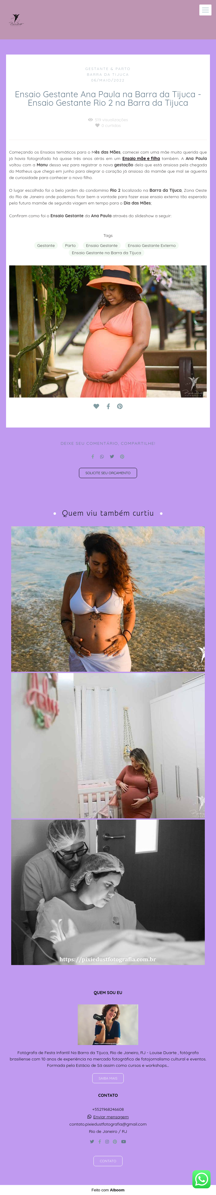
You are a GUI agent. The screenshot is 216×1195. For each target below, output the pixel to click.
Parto (70, 245)
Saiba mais (108, 1078)
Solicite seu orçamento (107, 473)
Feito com (107, 1190)
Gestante (46, 245)
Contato (108, 1161)
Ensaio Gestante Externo (152, 245)
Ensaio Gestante (102, 245)
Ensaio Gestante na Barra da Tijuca (106, 252)
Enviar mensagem (111, 1117)
